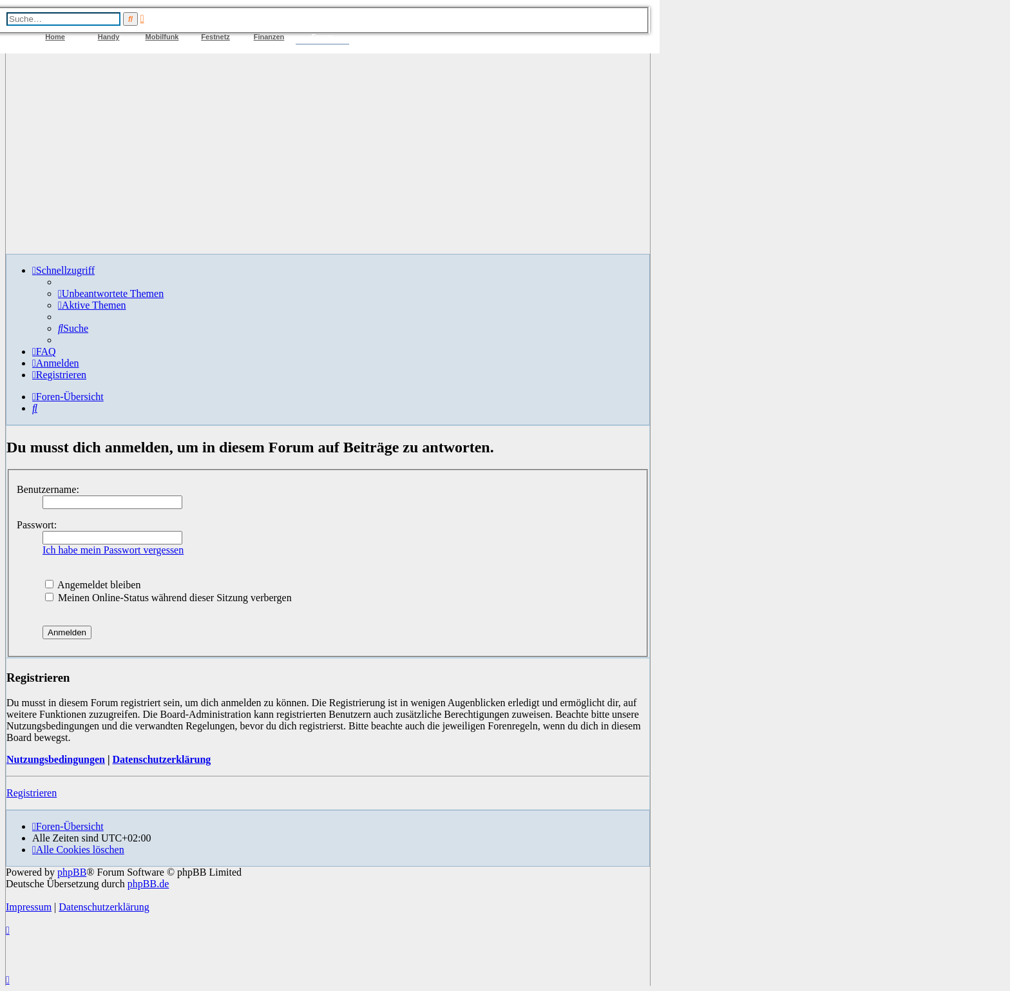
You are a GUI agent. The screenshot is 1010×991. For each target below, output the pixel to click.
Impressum (29, 906)
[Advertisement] (328, 153)
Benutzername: (48, 489)
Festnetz (215, 37)
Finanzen (269, 37)
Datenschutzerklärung (161, 759)
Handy (109, 37)
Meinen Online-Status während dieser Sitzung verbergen (168, 597)
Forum (322, 37)
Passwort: (37, 524)
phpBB (71, 872)
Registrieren (31, 792)
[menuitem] (111, 293)
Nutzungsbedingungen (55, 759)
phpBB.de (148, 883)
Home (55, 37)
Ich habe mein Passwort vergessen (113, 549)
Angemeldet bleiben (92, 584)
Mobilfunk (162, 37)
